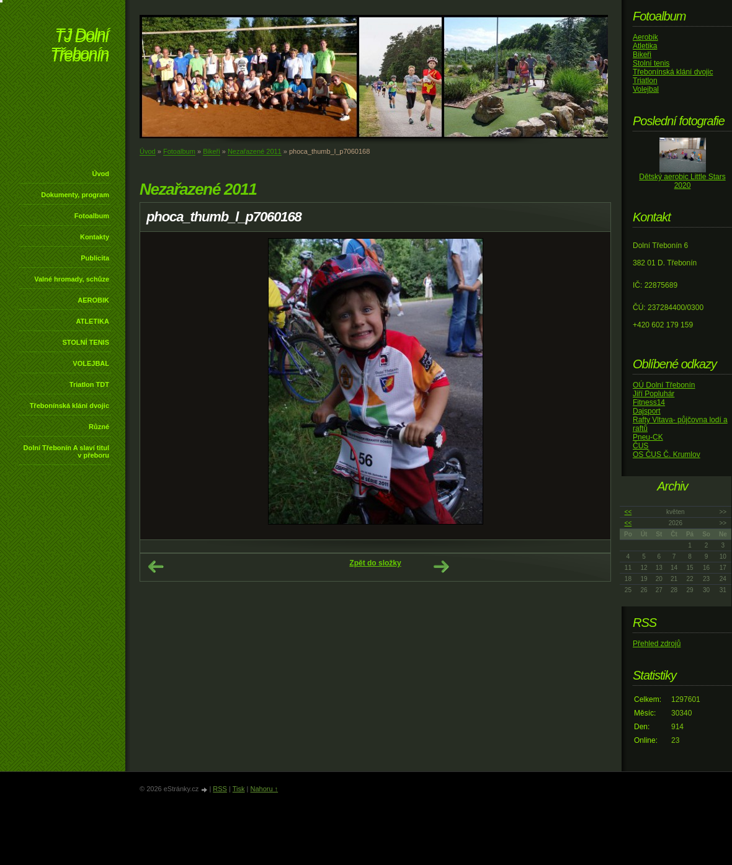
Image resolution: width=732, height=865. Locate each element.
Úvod (101, 173)
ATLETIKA (92, 321)
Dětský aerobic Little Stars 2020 (682, 181)
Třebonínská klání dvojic (69, 405)
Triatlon (645, 80)
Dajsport (647, 411)
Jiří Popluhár (653, 393)
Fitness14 (649, 402)
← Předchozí (155, 566)
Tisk (239, 788)
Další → (441, 566)
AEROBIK (93, 300)
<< (628, 511)
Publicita (95, 258)
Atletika (645, 46)
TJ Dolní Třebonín (79, 46)
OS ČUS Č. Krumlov (666, 454)
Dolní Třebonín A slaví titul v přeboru (66, 451)
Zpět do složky (375, 563)
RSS (220, 788)
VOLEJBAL (91, 363)
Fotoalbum (91, 216)
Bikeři (211, 151)
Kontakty (94, 237)
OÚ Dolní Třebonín (664, 385)
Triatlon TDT (89, 384)
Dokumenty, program (75, 194)
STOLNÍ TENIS (85, 342)
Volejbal (646, 89)
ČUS (640, 445)
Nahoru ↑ (264, 788)
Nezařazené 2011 (255, 151)
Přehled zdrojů (657, 643)
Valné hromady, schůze (71, 279)
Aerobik (645, 37)
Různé (99, 426)
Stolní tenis (651, 63)
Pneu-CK (648, 437)
